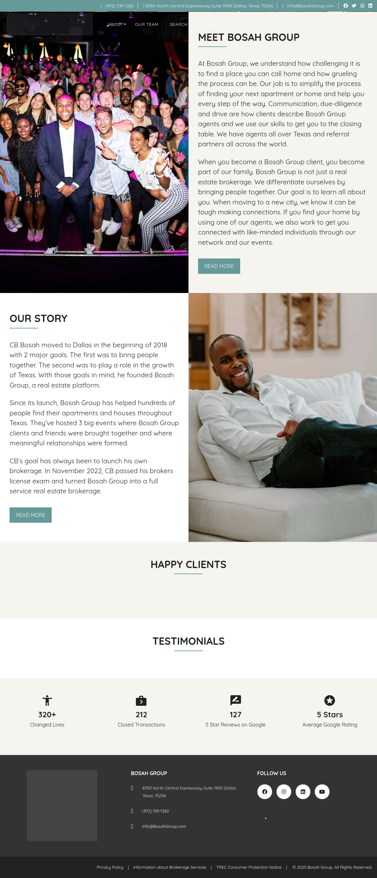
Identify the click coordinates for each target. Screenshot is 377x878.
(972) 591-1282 (117, 6)
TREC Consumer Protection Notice (249, 867)
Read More (219, 266)
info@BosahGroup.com (308, 6)
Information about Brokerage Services (169, 867)
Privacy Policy (110, 867)
